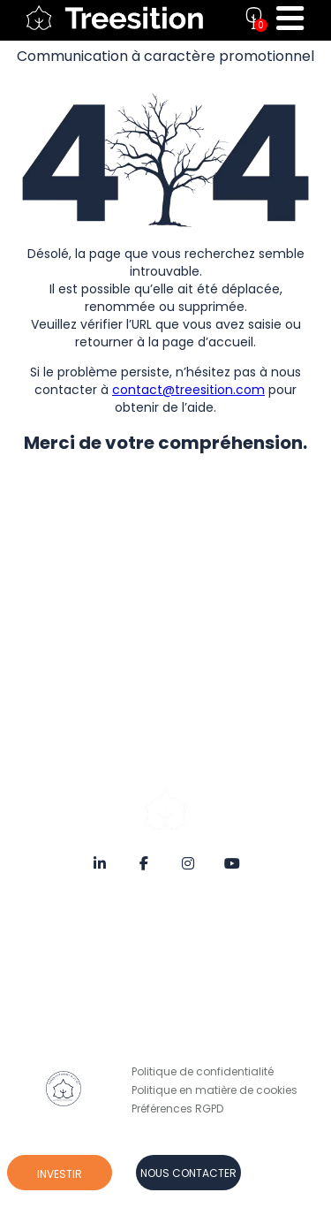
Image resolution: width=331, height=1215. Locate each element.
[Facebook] (144, 861)
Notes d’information (185, 960)
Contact (154, 1015)
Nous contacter (188, 1173)
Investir (59, 1173)
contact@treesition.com (188, 390)
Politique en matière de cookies (214, 1089)
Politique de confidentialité (203, 1071)
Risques (153, 997)
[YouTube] (232, 861)
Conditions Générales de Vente (215, 941)
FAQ (142, 978)
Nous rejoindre (170, 1034)
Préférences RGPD (177, 1108)
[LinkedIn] (100, 861)
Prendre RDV (163, 1052)
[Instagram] (188, 861)
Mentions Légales (178, 922)
